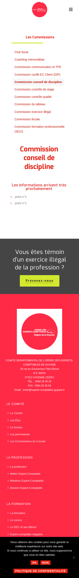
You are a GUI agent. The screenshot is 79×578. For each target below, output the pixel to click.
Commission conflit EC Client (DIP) (37, 74)
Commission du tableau (30, 104)
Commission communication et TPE (38, 67)
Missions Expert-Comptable (26, 480)
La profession (17, 466)
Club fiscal (21, 52)
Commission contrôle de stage (34, 89)
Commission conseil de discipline (38, 82)
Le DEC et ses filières (22, 527)
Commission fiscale (27, 119)
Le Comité (15, 413)
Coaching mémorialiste (29, 59)
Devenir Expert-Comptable (25, 487)
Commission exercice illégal (33, 112)
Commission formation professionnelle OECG (39, 129)
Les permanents (19, 434)
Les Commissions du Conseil (27, 441)
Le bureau (15, 427)
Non (45, 562)
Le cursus (15, 520)
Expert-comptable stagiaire (25, 534)
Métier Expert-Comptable (24, 473)
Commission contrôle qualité (33, 96)
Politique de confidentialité (40, 570)
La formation (16, 513)
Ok (34, 562)
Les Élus (14, 420)
